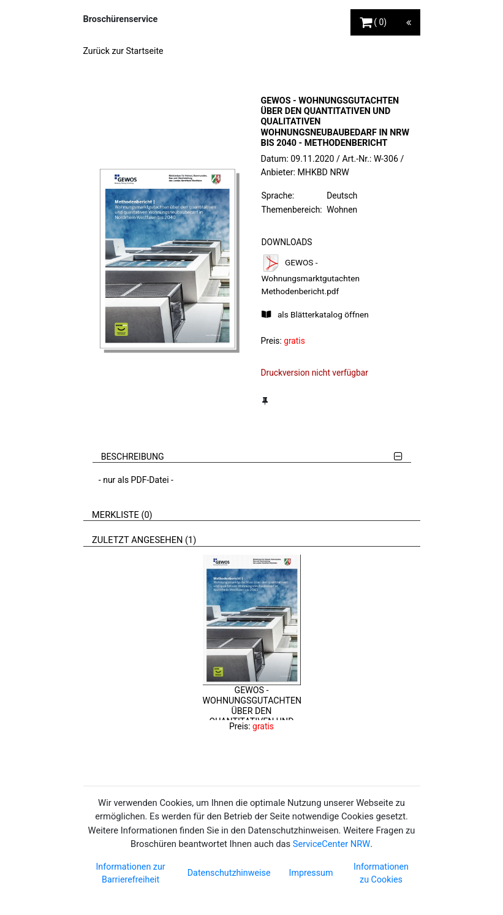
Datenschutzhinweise (229, 873)
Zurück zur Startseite (123, 51)
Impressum (311, 873)
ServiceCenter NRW (331, 843)
